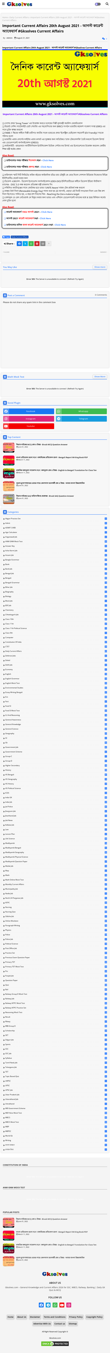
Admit (56, 523)
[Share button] (48, 243)
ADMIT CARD (56, 528)
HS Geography (56, 779)
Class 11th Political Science (56, 628)
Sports (56, 1044)
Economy (56, 669)
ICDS (56, 793)
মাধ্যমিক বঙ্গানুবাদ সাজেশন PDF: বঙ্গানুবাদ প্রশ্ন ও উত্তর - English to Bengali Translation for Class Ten (56, 470)
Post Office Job (56, 948)
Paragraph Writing (56, 925)
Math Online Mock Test (56, 880)
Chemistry (56, 610)
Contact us (59, 1323)
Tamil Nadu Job (56, 1063)
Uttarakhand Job (56, 1099)
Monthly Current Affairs (56, 884)
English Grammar (56, 679)
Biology (56, 596)
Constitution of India (56, 642)
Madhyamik (56, 843)
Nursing (56, 907)
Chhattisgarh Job (56, 614)
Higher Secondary (56, 765)
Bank (56, 564)
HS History (56, 784)
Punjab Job (56, 976)
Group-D (56, 761)
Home (5, 17)
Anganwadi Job (56, 537)
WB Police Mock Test (56, 1113)
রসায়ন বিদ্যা (56, 1149)
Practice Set (56, 953)
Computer (56, 637)
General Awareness (56, 720)
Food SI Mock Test (56, 711)
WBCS (56, 1117)
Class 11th (56, 624)
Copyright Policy (94, 1317)
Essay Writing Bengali (56, 692)
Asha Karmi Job (56, 550)
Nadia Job (56, 893)
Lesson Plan (56, 834)
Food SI (56, 706)
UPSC (56, 1085)
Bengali (56, 578)
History (56, 770)
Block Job (56, 601)
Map (56, 871)
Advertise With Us (42, 1323)
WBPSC (56, 1131)
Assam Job (56, 555)
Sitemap (73, 1323)
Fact (56, 701)
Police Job (56, 939)
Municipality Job (56, 889)
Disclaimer (35, 1317)
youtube (31, 426)
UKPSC (56, 1081)
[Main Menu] (3, 4)
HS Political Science (56, 788)
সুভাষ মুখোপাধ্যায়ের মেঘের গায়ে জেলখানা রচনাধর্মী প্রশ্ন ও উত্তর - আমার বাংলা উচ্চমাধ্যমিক (50, 483)
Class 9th (56, 633)
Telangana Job (56, 1067)
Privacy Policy (76, 1317)
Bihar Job (56, 587)
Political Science (56, 944)
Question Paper (56, 980)
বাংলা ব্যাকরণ (56, 1145)
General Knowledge (56, 724)
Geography (56, 733)
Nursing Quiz (56, 912)
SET (56, 1035)
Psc (56, 971)
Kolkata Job (56, 825)
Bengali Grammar (56, 582)
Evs (56, 697)
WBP (56, 1127)
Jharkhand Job (56, 816)
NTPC (56, 903)
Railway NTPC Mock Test (56, 1003)
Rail (56, 989)
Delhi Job (56, 665)
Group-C (56, 756)
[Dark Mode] (107, 4)
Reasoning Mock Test (56, 1012)
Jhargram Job (56, 811)
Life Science (56, 839)
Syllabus (56, 1058)
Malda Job (56, 866)
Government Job (56, 747)
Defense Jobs (56, 656)
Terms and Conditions (54, 1317)
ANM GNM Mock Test (56, 541)
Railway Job (56, 999)
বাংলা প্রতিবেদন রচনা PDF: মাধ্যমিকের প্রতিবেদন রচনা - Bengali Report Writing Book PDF (52, 457)
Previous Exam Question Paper (56, 957)
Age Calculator (56, 532)
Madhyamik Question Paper (56, 861)
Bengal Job (56, 573)
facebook (30, 411)
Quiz (56, 985)
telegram (83, 418)
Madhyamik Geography (56, 852)
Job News (56, 820)
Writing (56, 1140)
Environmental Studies (56, 688)
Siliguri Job (56, 1040)
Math (56, 875)
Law (56, 829)
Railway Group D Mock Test (56, 994)
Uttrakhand (56, 1104)
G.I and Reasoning (56, 715)
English (56, 674)
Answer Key (56, 546)
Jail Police (56, 807)
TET (56, 1072)
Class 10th (56, 619)
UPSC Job (56, 1090)
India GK (56, 797)
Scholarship (56, 1031)
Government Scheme (56, 752)
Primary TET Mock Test (56, 967)
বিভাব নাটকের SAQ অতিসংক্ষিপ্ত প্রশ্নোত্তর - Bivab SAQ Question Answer (45, 496)
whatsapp (83, 411)
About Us (21, 1317)
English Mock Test (56, 683)
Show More (99, 376)
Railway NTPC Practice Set (56, 1008)
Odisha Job (56, 916)
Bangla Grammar (56, 560)
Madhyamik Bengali (56, 848)
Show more (99, 267)
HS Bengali (56, 775)
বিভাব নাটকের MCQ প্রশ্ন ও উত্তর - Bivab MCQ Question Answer (42, 444)
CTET (56, 646)
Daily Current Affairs (19, 17)
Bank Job (56, 569)
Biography (56, 592)
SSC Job (56, 1053)
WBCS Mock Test (56, 1122)
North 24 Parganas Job (56, 898)
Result (56, 1017)
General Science (56, 729)
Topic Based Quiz (56, 1076)
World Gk (56, 1136)
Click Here (30, 160)
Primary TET (56, 962)
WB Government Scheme (56, 1108)
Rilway (56, 1021)
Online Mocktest (56, 921)
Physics (56, 930)
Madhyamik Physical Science (56, 857)
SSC (56, 1049)
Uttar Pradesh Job (56, 1095)
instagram (31, 418)
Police (56, 935)
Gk (56, 743)
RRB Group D (56, 1026)
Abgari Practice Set (56, 518)
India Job (56, 802)
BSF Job (56, 605)
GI (56, 738)
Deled (56, 660)
